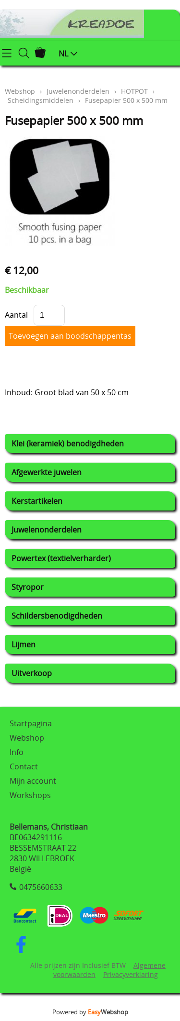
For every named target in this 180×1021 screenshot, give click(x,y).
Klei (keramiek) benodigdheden (68, 443)
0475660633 (40, 887)
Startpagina (31, 723)
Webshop (20, 91)
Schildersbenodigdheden (57, 615)
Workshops (30, 795)
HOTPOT (134, 91)
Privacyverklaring (130, 974)
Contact (24, 766)
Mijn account (33, 781)
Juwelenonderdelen (47, 529)
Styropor (28, 587)
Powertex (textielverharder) (61, 558)
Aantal (16, 315)
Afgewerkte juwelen (47, 472)
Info (17, 752)
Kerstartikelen (37, 501)
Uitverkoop (32, 673)
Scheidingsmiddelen (40, 100)
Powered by (90, 1012)
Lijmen (24, 644)
